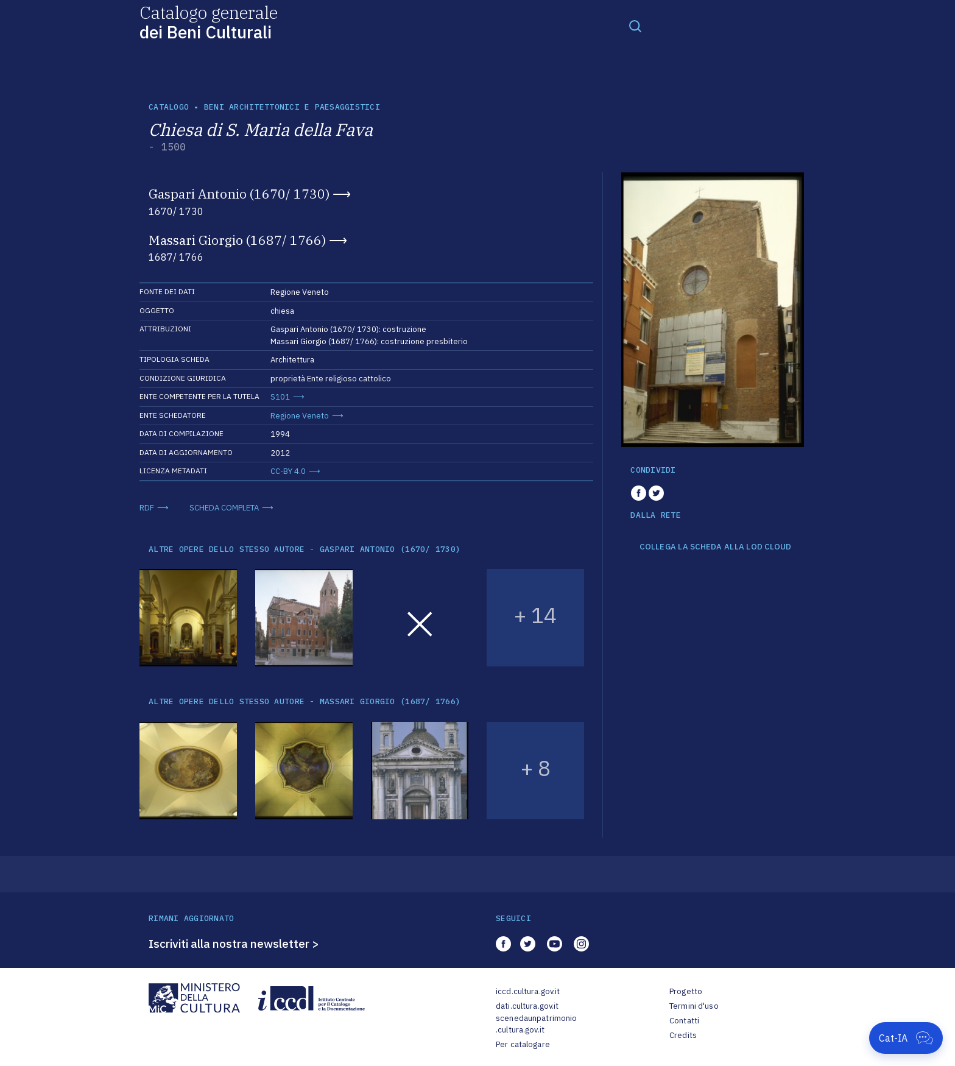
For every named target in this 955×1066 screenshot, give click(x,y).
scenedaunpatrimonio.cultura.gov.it (536, 1024)
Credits (683, 1035)
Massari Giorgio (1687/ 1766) (237, 240)
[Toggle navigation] (635, 25)
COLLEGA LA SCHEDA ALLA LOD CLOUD (715, 547)
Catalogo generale (208, 21)
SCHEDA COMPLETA (224, 508)
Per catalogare (523, 1044)
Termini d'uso (694, 1006)
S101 (280, 397)
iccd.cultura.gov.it (528, 991)
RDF (146, 508)
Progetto (685, 991)
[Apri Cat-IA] (906, 1038)
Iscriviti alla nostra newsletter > (234, 943)
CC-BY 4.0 (288, 471)
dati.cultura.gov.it (527, 1006)
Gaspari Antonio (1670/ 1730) (239, 193)
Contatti (684, 1020)
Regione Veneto (299, 416)
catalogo (169, 107)
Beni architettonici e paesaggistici (292, 107)
